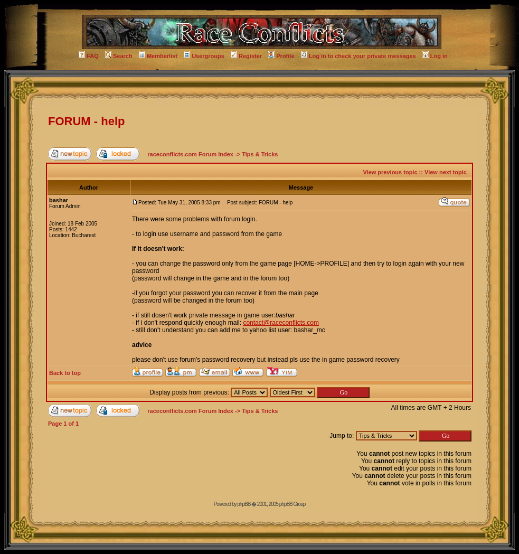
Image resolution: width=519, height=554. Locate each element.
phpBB (243, 504)
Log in (435, 56)
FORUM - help (86, 121)
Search (119, 56)
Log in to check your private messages (358, 56)
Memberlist (158, 56)
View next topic (445, 172)
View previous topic (390, 172)
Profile (281, 56)
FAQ (89, 56)
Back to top (65, 373)
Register (246, 56)
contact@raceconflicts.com (281, 322)
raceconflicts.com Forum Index (190, 154)
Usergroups (204, 56)
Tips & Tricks (260, 154)
